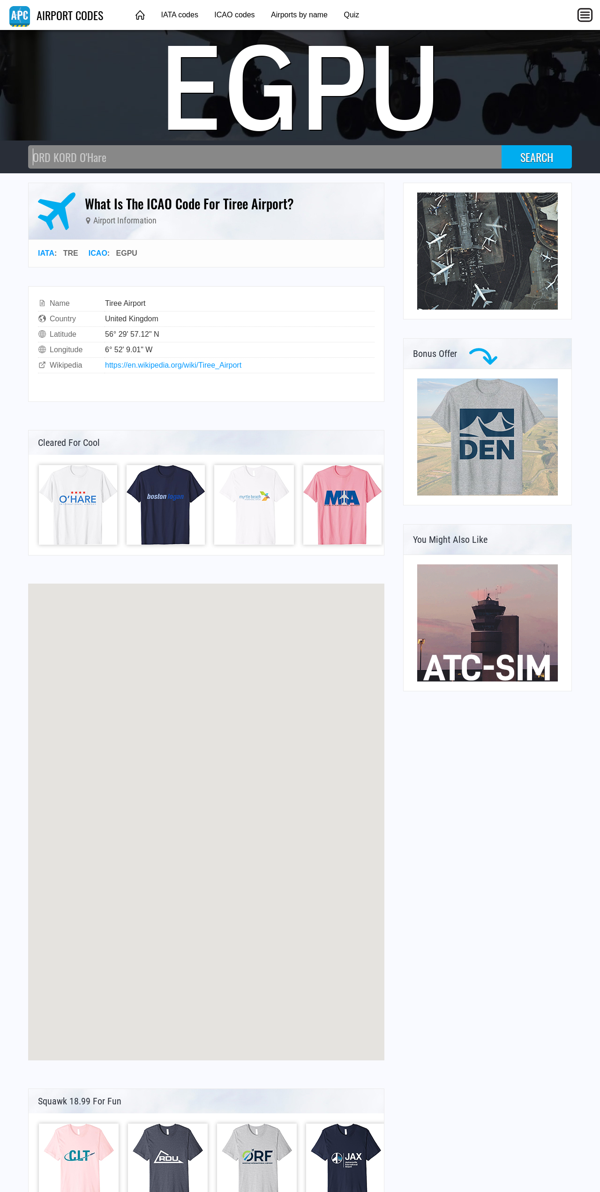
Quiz (351, 15)
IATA (46, 253)
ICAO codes (234, 15)
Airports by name (299, 15)
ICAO (98, 253)
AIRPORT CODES (56, 15)
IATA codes (179, 15)
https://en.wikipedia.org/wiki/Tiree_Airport (173, 365)
